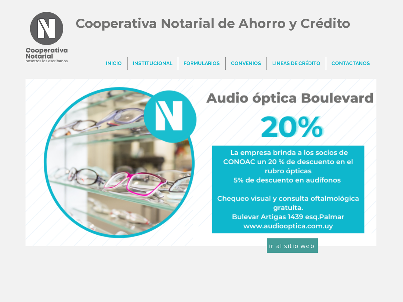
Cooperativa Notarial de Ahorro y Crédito (213, 23)
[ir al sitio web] (292, 245)
